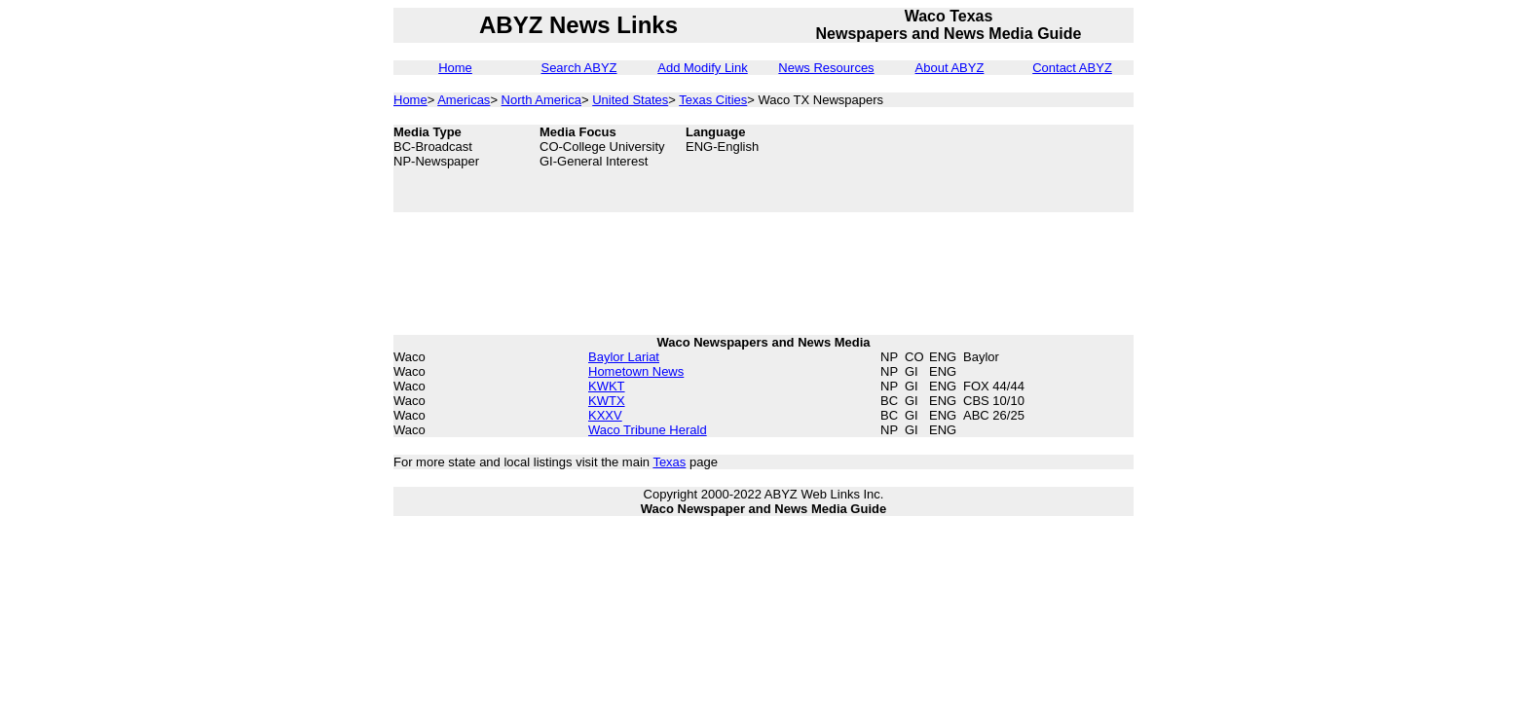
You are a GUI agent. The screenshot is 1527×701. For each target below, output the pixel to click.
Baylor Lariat (623, 357)
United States (630, 99)
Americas (463, 99)
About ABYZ (950, 67)
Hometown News (636, 371)
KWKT (606, 386)
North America (541, 99)
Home (455, 67)
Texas (669, 462)
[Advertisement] (1036, 168)
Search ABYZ (578, 67)
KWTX (606, 400)
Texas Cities (713, 99)
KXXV (605, 415)
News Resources (826, 67)
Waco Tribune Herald (647, 430)
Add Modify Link (702, 67)
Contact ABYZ (1072, 67)
